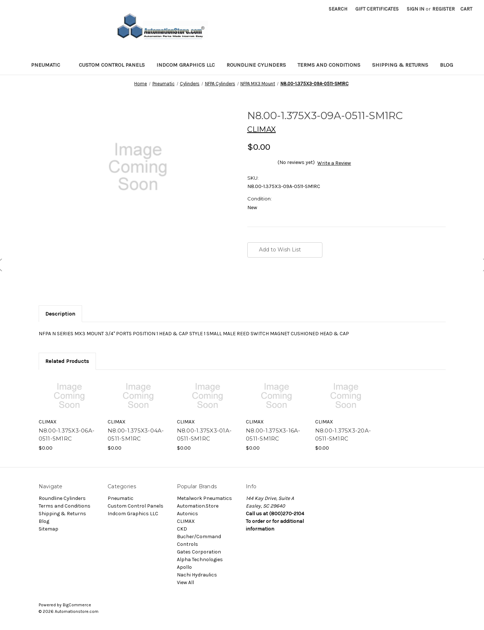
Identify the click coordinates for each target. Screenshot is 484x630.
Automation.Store (197, 506)
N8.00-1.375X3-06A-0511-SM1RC (67, 434)
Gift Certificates (377, 9)
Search (338, 9)
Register (443, 9)
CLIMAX (186, 521)
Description (60, 313)
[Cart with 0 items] (466, 9)
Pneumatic (49, 65)
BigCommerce (77, 604)
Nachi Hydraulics (197, 575)
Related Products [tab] (67, 361)
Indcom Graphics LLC (185, 65)
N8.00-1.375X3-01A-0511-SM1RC (204, 434)
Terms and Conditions (329, 65)
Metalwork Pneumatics (204, 498)
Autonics (187, 513)
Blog (446, 65)
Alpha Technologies (200, 559)
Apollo (184, 567)
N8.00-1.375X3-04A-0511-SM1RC (136, 434)
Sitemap (48, 529)
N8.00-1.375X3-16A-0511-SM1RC (273, 434)
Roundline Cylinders (256, 65)
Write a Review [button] (334, 163)
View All (185, 582)
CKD (182, 529)
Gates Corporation (199, 552)
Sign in (415, 9)
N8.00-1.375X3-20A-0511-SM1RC (343, 434)
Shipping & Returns (400, 65)
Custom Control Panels (112, 65)
